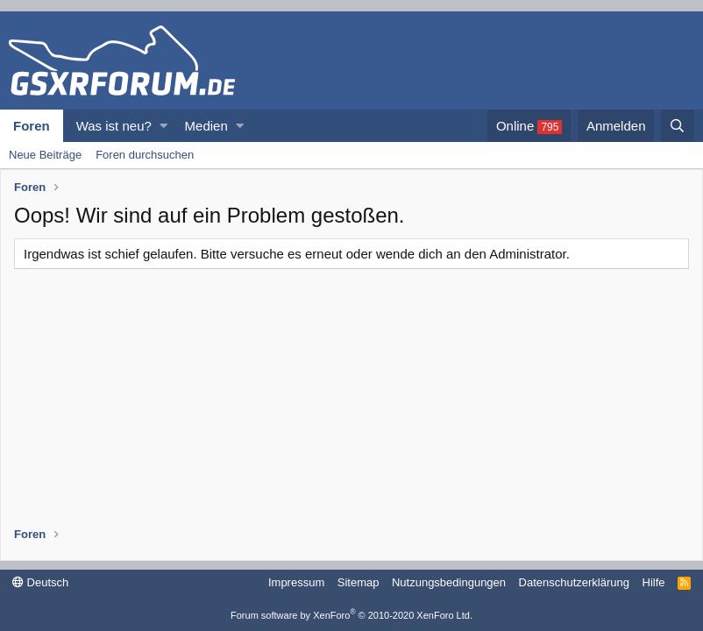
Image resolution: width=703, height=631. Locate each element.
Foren (31, 125)
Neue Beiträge (45, 154)
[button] (163, 126)
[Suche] (677, 126)
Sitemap (358, 582)
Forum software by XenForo (351, 615)
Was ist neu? (114, 125)
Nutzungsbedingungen (449, 582)
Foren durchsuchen (145, 154)
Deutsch (40, 582)
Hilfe (654, 582)
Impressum (296, 582)
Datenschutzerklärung (574, 582)
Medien (206, 125)
